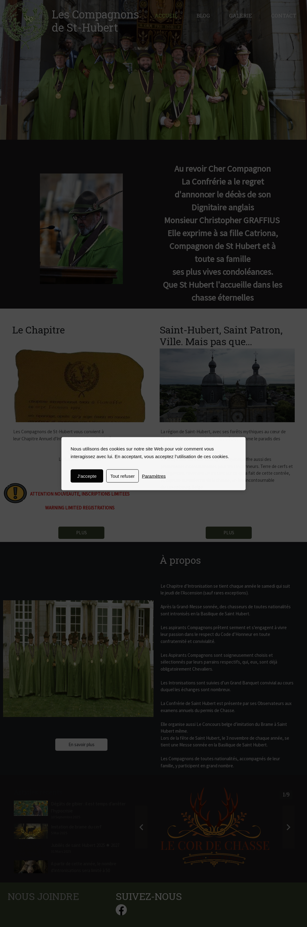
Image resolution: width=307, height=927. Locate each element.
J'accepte (87, 475)
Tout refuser (123, 475)
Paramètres (154, 475)
